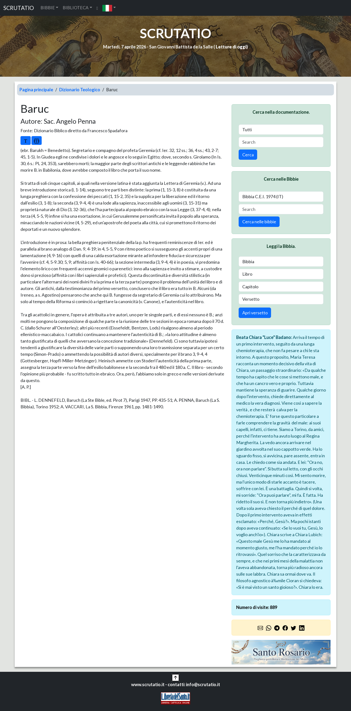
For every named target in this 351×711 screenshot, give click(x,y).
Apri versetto (255, 312)
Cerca (248, 154)
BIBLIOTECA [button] (75, 7)
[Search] (281, 142)
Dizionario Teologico (79, 89)
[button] (109, 8)
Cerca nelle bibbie (259, 221)
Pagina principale (36, 89)
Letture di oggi (231, 46)
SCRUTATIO (18, 8)
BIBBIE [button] (47, 7)
